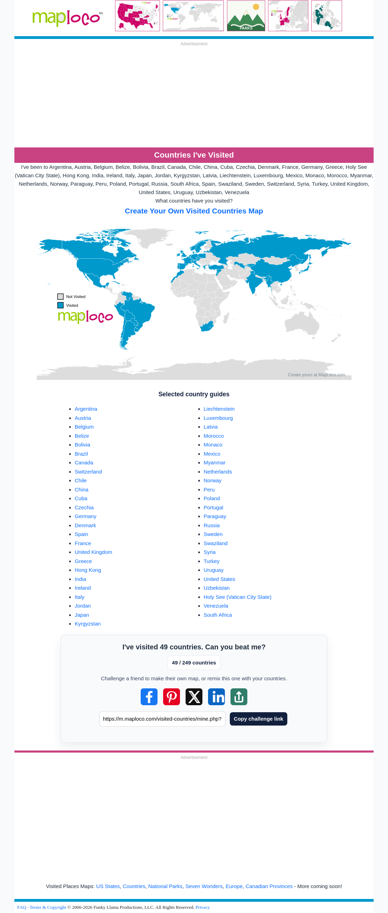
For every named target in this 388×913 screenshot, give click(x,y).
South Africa (218, 615)
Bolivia (82, 445)
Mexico (212, 454)
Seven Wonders (203, 886)
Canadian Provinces (269, 886)
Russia (212, 525)
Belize (82, 436)
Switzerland (88, 472)
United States (219, 579)
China (81, 489)
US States (108, 886)
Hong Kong (88, 570)
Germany (85, 516)
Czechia (84, 507)
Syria (210, 552)
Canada (84, 462)
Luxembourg (218, 418)
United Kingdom (93, 552)
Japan (82, 615)
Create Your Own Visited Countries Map (194, 211)
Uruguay (214, 570)
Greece (83, 561)
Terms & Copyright (47, 907)
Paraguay (215, 516)
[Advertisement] (194, 96)
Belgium (84, 427)
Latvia (211, 427)
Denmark (85, 525)
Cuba (81, 498)
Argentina (86, 409)
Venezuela (216, 606)
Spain (81, 534)
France (83, 543)
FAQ (21, 907)
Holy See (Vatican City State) (238, 597)
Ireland (83, 588)
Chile (81, 480)
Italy (80, 597)
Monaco (213, 445)
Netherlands (218, 472)
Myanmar (215, 462)
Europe (234, 886)
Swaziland (216, 543)
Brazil (81, 454)
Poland (212, 498)
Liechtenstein (219, 409)
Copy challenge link (258, 719)
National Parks (165, 886)
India (80, 579)
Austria (83, 418)
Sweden (213, 534)
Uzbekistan (217, 588)
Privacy (203, 907)
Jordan (83, 606)
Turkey (212, 561)
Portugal (213, 507)
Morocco (214, 436)
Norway (213, 480)
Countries (134, 886)
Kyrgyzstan (88, 624)
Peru (209, 489)
